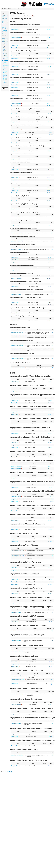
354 (49, 169)
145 (47, 190)
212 (49, 192)
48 (50, 286)
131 (49, 270)
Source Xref (4, 47)
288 (52, 134)
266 (50, 129)
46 (48, 286)
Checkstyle (5, 57)
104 (47, 208)
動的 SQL (4, 27)
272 (49, 105)
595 (49, 87)
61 (50, 302)
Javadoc (5, 44)
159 (49, 45)
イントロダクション (5, 16)
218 (47, 158)
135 (47, 37)
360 (49, 320)
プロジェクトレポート (5, 42)
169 (49, 167)
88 (50, 121)
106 (49, 208)
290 (47, 95)
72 (48, 262)
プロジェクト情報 (5, 39)
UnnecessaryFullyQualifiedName (17, 332)
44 (50, 225)
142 (49, 37)
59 (48, 302)
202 (47, 179)
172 (47, 177)
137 (49, 150)
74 (50, 262)
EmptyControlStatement (16, 37)
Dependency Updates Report (5, 67)
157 (47, 45)
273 (52, 129)
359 (49, 82)
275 (50, 132)
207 (47, 55)
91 (50, 304)
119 (49, 74)
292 (49, 95)
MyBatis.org (9, 771)
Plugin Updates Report (5, 75)
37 (52, 241)
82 (48, 66)
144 (47, 312)
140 (47, 142)
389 (47, 58)
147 (49, 190)
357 (47, 82)
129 (47, 270)
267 (47, 105)
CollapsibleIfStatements (16, 129)
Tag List (4, 62)
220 (49, 158)
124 (52, 358)
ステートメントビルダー (5, 31)
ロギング (4, 33)
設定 (5, 21)
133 (47, 187)
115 (52, 367)
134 (49, 278)
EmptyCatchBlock (14, 29)
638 (47, 47)
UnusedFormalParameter (16, 216)
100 (47, 200)
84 (50, 66)
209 (49, 55)
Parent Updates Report (5, 71)
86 (48, 103)
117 (47, 74)
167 (47, 167)
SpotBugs (5, 53)
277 (52, 132)
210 (47, 192)
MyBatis (37, 4)
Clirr (4, 63)
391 (49, 58)
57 (50, 259)
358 (47, 320)
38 (52, 249)
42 (48, 225)
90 (48, 113)
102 (49, 200)
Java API (5, 28)
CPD (4, 58)
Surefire (4, 55)
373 (49, 84)
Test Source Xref (4, 51)
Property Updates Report (5, 80)
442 (47, 29)
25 (51, 216)
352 (47, 169)
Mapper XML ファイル (5, 24)
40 (50, 257)
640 (49, 47)
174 (49, 177)
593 (47, 87)
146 (49, 312)
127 (47, 278)
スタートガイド (5, 19)
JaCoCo (5, 82)
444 (49, 29)
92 (50, 113)
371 (47, 84)
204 (49, 179)
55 (48, 259)
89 (48, 304)
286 (50, 134)
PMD (4, 60)
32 (52, 294)
